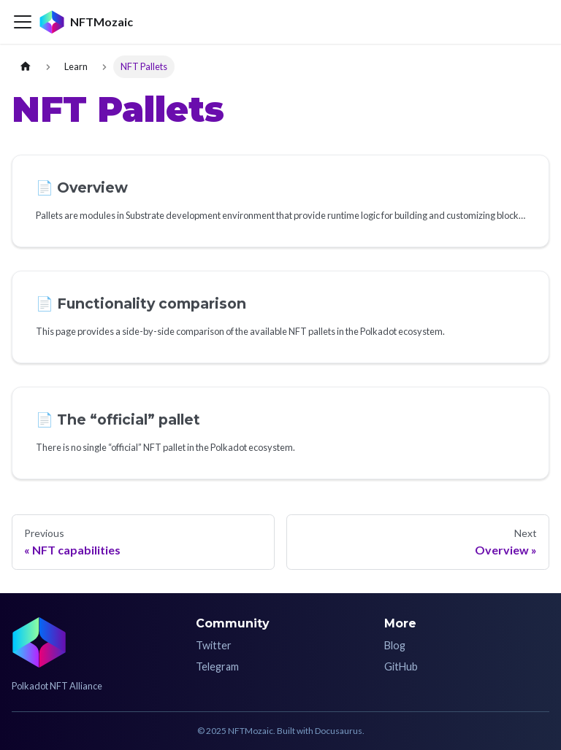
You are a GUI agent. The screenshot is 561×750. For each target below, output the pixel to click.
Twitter (214, 645)
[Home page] (25, 66)
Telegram (217, 666)
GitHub (401, 666)
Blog (394, 645)
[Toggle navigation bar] (23, 22)
